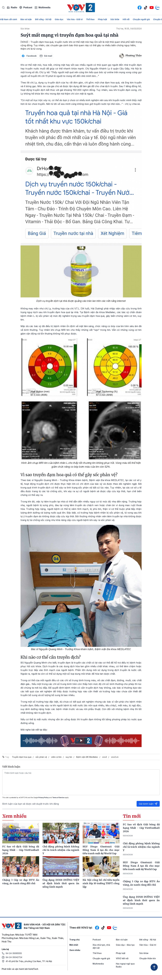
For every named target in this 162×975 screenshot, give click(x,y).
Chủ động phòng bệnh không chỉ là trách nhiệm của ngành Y (141, 847)
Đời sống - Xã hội (43, 19)
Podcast (25, 7)
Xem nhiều (74, 950)
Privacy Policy (43, 797)
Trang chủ (74, 939)
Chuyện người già (141, 19)
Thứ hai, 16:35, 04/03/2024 (129, 28)
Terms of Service (58, 797)
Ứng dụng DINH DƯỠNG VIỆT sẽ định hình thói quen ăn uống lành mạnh (141, 900)
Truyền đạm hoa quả (21, 757)
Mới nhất (73, 945)
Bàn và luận (26, 19)
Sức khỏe (114, 19)
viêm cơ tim (56, 757)
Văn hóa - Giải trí (75, 19)
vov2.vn (114, 757)
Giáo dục (59, 19)
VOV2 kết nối (122, 958)
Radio (12, 7)
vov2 (104, 757)
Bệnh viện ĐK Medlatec (87, 757)
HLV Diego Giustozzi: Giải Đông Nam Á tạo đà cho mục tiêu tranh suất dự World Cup (141, 866)
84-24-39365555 (14, 953)
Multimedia (43, 7)
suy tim (69, 757)
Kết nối (126, 19)
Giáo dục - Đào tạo (125, 945)
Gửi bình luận (148, 803)
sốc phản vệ (41, 757)
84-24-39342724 (14, 957)
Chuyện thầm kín (147, 958)
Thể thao (90, 19)
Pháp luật (102, 19)
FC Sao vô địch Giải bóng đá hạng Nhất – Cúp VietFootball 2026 (141, 828)
